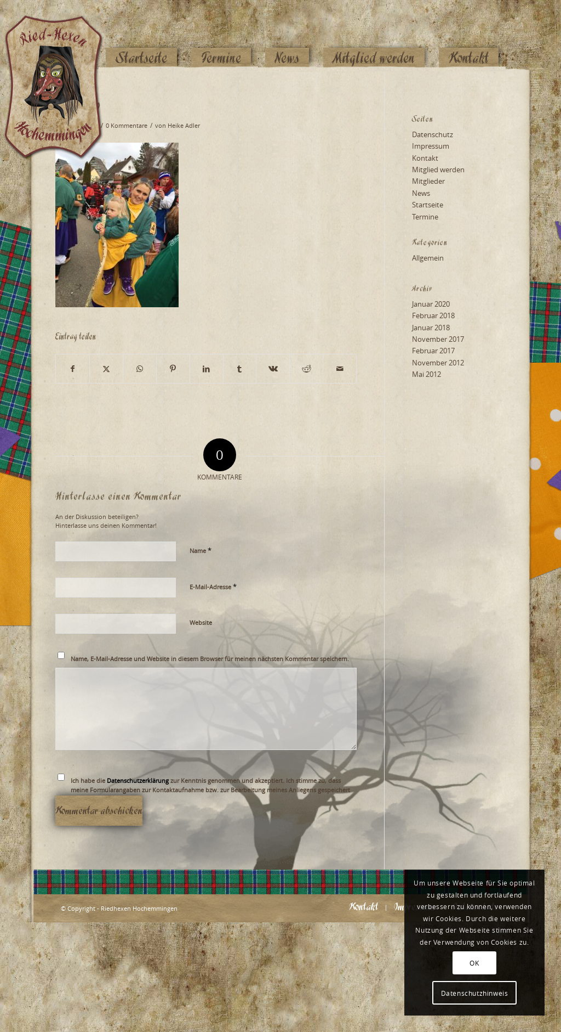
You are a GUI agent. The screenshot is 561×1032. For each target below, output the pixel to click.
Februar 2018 (433, 315)
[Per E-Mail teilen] (339, 368)
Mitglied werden (438, 169)
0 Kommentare (126, 125)
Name (200, 550)
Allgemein (428, 258)
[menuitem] (141, 36)
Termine (425, 217)
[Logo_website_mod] (62, 35)
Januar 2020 (431, 304)
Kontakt (425, 158)
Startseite (427, 205)
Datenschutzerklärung (138, 780)
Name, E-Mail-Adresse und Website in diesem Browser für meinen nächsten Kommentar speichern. (210, 659)
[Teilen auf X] (106, 368)
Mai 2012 (426, 374)
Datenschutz (432, 134)
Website (201, 622)
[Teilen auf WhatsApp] (139, 368)
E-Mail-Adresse (213, 586)
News (421, 193)
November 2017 (438, 339)
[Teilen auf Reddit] (306, 368)
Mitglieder (428, 181)
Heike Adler (184, 125)
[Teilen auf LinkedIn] (206, 368)
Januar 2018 (431, 327)
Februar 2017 (433, 351)
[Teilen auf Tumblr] (240, 368)
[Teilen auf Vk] (272, 368)
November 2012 (438, 363)
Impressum (430, 146)
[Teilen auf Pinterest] (173, 368)
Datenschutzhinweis (474, 993)
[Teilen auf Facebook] (72, 368)
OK (474, 962)
